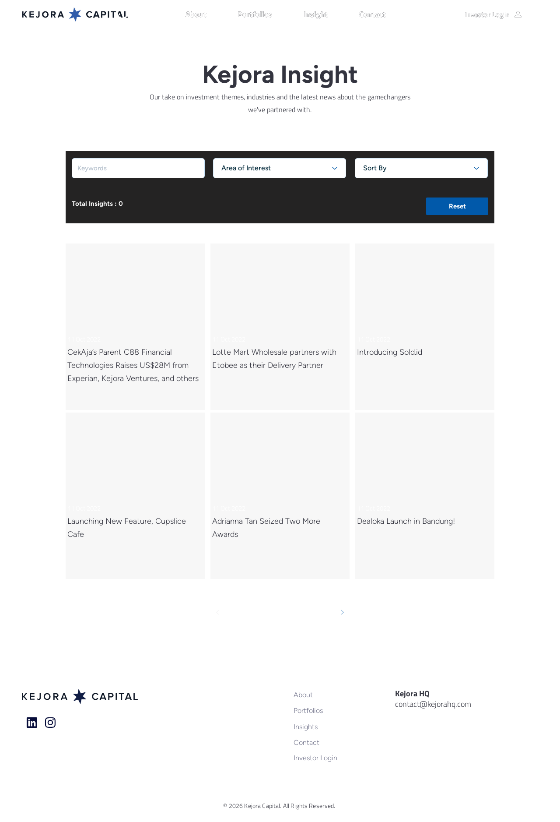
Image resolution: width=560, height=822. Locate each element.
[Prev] (218, 612)
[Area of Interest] (279, 168)
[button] (207, 14)
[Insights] (322, 726)
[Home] (32, 722)
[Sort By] (421, 168)
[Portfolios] (322, 710)
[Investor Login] (493, 14)
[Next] (342, 612)
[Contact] (322, 742)
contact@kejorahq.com (433, 704)
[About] (322, 694)
